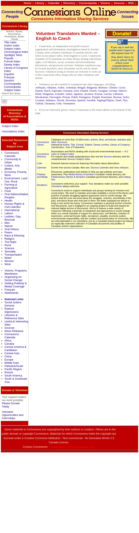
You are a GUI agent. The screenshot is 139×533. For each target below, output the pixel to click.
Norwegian (55, 97)
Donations (42, 185)
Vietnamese (69, 103)
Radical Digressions (11, 310)
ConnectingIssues (127, 14)
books (86, 139)
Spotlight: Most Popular (13, 56)
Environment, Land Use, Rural (15, 180)
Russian (117, 97)
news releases (121, 167)
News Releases (13, 331)
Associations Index (13, 131)
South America (13, 375)
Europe (8, 359)
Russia (8, 372)
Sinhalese (51, 100)
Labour (8, 213)
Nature (8, 226)
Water (8, 257)
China (7, 356)
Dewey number (101, 144)
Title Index (10, 42)
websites (121, 139)
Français (9, 77)
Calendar (54, 3)
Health (8, 200)
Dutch (47, 90)
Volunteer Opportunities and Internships (12, 415)
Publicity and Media (42, 175)
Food (7, 191)
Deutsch (9, 80)
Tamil (118, 100)
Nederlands (11, 292)
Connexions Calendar (11, 154)
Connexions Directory (43, 155)
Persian (66, 97)
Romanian (106, 97)
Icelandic (59, 93)
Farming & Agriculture (10, 186)
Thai (125, 100)
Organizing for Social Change (13, 278)
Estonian (68, 90)
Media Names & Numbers (82, 174)
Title (73, 144)
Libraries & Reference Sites (14, 316)
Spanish (81, 100)
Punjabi (96, 97)
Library (39, 3)
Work (7, 264)
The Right (10, 241)
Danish (39, 90)
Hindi (38, 93)
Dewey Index (12, 64)
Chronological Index (16, 51)
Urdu (59, 103)
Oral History (11, 229)
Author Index (12, 45)
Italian (69, 93)
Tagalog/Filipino (105, 100)
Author (66, 144)
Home (27, 3)
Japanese (78, 93)
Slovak (60, 100)
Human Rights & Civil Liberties (14, 205)
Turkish (39, 103)
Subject (88, 144)
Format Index (12, 61)
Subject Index (12, 48)
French (93, 90)
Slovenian (70, 100)
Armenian (71, 87)
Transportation (13, 254)
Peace (8, 232)
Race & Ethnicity (14, 235)
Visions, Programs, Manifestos (15, 272)
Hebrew (123, 90)
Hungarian (47, 93)
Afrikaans (40, 87)
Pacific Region (13, 369)
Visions (105, 3)
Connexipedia (88, 3)
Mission (41, 208)
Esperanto (57, 90)
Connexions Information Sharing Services (86, 133)
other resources (59, 142)
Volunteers (56, 186)
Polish (74, 97)
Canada (9, 343)
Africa (7, 340)
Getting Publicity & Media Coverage (15, 285)
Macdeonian (41, 97)
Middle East (11, 362)
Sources (119, 3)
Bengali (81, 87)
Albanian (51, 87)
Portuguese (85, 97)
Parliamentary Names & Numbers (68, 177)
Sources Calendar (100, 167)
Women (9, 261)
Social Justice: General (13, 304)
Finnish (84, 90)
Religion (9, 238)
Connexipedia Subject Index (12, 88)
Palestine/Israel (13, 366)
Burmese (103, 87)
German (113, 90)
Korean (98, 93)
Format (79, 144)
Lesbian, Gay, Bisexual (12, 218)
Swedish (91, 100)
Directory (69, 3)
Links (39, 163)
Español (9, 74)
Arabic (61, 87)
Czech (122, 87)
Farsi (76, 90)
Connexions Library (43, 143)
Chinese (113, 87)
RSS (131, 3)
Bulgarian (92, 87)
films (101, 139)
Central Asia (11, 353)
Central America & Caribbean (15, 348)
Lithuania (118, 93)
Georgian (102, 90)
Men (7, 222)
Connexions (40, 446)
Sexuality (9, 251)
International (11, 210)
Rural (7, 245)
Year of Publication (74, 147)
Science (9, 248)
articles (94, 139)
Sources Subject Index (78, 159)
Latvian (108, 93)
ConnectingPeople (12, 14)
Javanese (89, 93)
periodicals (110, 139)
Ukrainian (50, 103)
